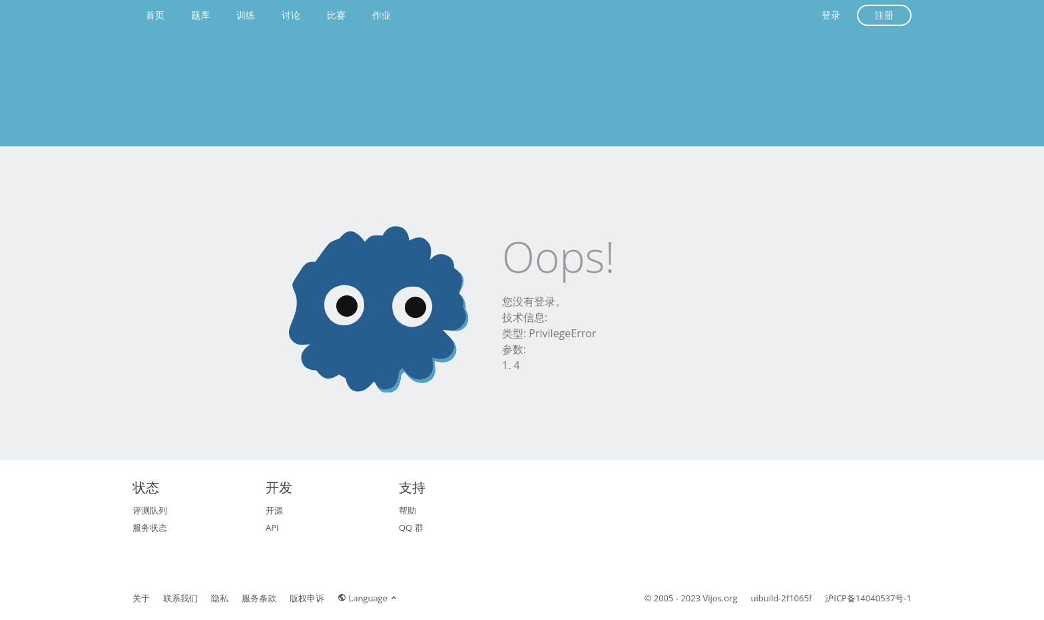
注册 (884, 15)
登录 (831, 15)
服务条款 (259, 598)
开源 (274, 510)
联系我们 (180, 598)
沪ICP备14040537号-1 (868, 598)
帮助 (407, 510)
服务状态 (149, 528)
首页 (155, 15)
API (272, 528)
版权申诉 (307, 598)
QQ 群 (411, 528)
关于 (141, 598)
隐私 (219, 598)
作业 (381, 15)
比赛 (336, 15)
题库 (200, 15)
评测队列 (149, 510)
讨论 (291, 15)
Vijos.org (720, 598)
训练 (245, 15)
